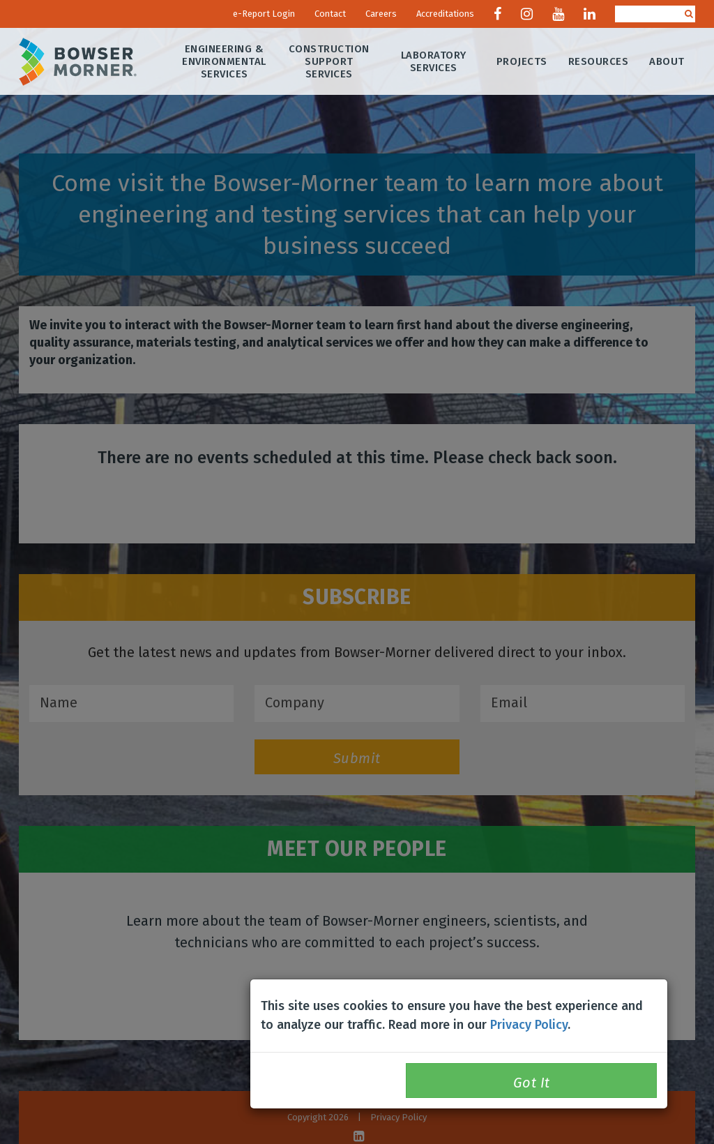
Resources (598, 61)
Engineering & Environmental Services (225, 61)
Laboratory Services (433, 61)
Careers (381, 13)
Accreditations (445, 13)
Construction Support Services (329, 61)
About (667, 61)
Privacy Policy (529, 1024)
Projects (521, 61)
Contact (330, 13)
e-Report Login (264, 13)
